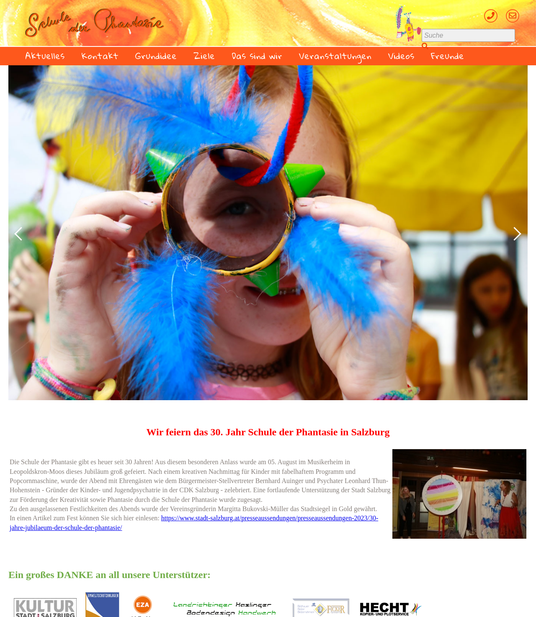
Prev (19, 232)
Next (516, 232)
